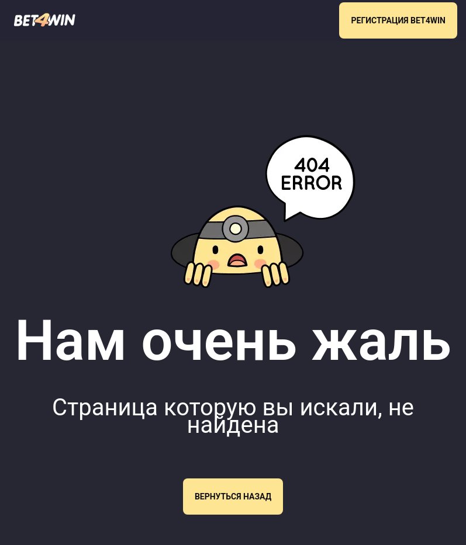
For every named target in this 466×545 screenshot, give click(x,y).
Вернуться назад (233, 496)
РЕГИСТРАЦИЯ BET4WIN (398, 20)
